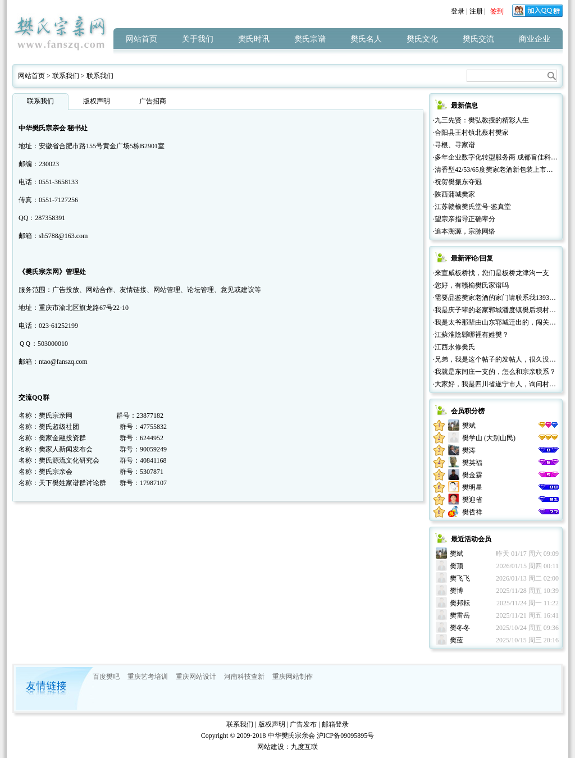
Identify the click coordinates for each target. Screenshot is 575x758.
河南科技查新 (244, 677)
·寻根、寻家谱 (454, 145)
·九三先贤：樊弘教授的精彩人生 (481, 120)
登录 (457, 11)
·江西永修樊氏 (454, 347)
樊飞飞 (460, 578)
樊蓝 (456, 640)
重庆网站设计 (196, 677)
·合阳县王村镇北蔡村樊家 (471, 132)
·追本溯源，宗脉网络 (464, 231)
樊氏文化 (422, 39)
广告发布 (303, 724)
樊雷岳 (460, 615)
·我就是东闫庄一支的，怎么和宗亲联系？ (494, 372)
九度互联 (304, 747)
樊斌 (469, 426)
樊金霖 (472, 475)
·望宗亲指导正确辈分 (464, 219)
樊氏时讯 (254, 39)
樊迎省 (472, 500)
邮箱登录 (335, 724)
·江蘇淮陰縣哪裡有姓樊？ (471, 335)
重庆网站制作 (292, 677)
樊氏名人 (366, 39)
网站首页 (141, 39)
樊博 (456, 591)
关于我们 (197, 39)
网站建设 (270, 747)
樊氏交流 (478, 39)
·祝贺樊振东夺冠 (457, 182)
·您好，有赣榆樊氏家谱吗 (471, 285)
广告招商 (152, 101)
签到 (497, 11)
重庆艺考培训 (147, 677)
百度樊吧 (106, 677)
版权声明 (96, 101)
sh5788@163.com (63, 236)
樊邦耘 (460, 603)
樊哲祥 (472, 512)
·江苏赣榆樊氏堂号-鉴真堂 (472, 207)
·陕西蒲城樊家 (454, 194)
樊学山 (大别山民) (488, 438)
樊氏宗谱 (310, 39)
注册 (476, 11)
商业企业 (534, 39)
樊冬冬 (460, 628)
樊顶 (456, 566)
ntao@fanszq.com (63, 362)
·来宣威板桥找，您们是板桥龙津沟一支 (491, 273)
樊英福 (472, 463)
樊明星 (472, 487)
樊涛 (469, 450)
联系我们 (65, 76)
